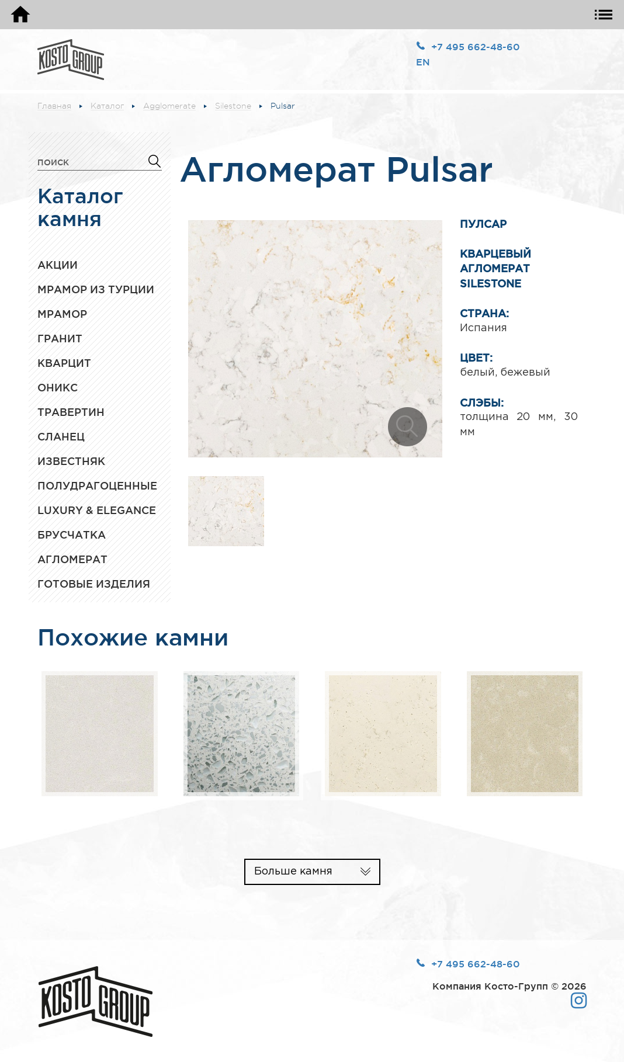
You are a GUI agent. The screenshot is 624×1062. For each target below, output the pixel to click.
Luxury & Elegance (96, 510)
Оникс (57, 387)
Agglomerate (169, 106)
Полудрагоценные (97, 485)
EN (423, 62)
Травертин (71, 412)
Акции (57, 264)
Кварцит (64, 363)
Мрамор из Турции (95, 289)
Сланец (61, 436)
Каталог (107, 106)
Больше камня (293, 871)
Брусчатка (71, 534)
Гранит (59, 338)
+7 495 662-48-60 (475, 46)
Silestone (233, 106)
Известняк (71, 461)
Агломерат (72, 559)
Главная (54, 106)
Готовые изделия (93, 583)
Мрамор (62, 314)
